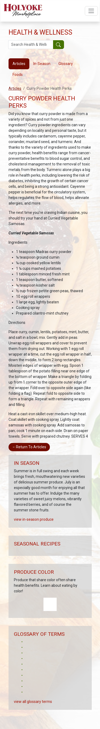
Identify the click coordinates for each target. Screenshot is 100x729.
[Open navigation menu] (91, 10)
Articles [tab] (19, 64)
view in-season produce (34, 519)
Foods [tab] (18, 74)
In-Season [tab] (41, 64)
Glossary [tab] (65, 64)
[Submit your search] (58, 44)
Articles (15, 88)
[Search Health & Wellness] (30, 44)
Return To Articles (29, 447)
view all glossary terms (33, 701)
